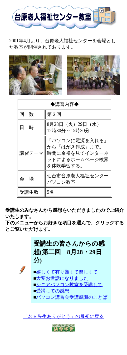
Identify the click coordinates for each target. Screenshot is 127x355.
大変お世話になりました (62, 278)
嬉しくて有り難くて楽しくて (67, 272)
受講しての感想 (52, 291)
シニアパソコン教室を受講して (69, 284)
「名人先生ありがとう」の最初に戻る (63, 316)
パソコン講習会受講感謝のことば (71, 297)
